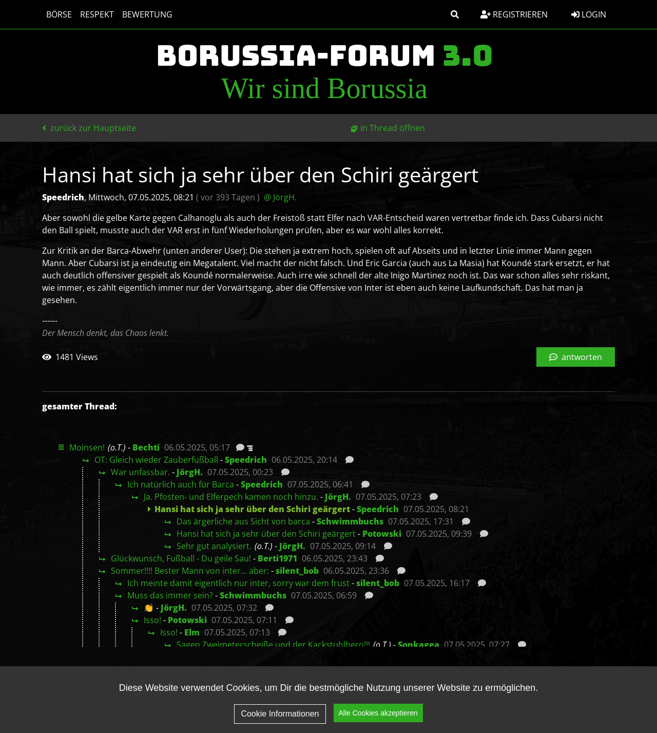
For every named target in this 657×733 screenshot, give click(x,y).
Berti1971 (277, 558)
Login (588, 14)
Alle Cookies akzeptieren (378, 715)
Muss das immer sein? (170, 595)
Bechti (146, 447)
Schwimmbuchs (350, 521)
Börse (59, 14)
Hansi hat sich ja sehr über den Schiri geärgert (266, 533)
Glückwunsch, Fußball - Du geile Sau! (181, 558)
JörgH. (190, 472)
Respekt (97, 14)
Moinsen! (87, 447)
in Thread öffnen (392, 128)
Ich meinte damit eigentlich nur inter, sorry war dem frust (238, 583)
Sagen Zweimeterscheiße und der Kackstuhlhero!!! (273, 644)
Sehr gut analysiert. (214, 546)
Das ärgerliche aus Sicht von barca (243, 521)
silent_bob (297, 570)
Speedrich (246, 459)
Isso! (152, 620)
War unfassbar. (140, 472)
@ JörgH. (280, 197)
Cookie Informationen (280, 716)
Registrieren (514, 14)
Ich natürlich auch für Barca (180, 484)
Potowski (381, 533)
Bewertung (147, 14)
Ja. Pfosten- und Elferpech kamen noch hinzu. (231, 496)
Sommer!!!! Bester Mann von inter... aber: (190, 570)
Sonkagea (418, 644)
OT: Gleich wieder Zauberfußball (156, 459)
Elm (192, 632)
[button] (455, 14)
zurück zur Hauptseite (89, 128)
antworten (575, 357)
